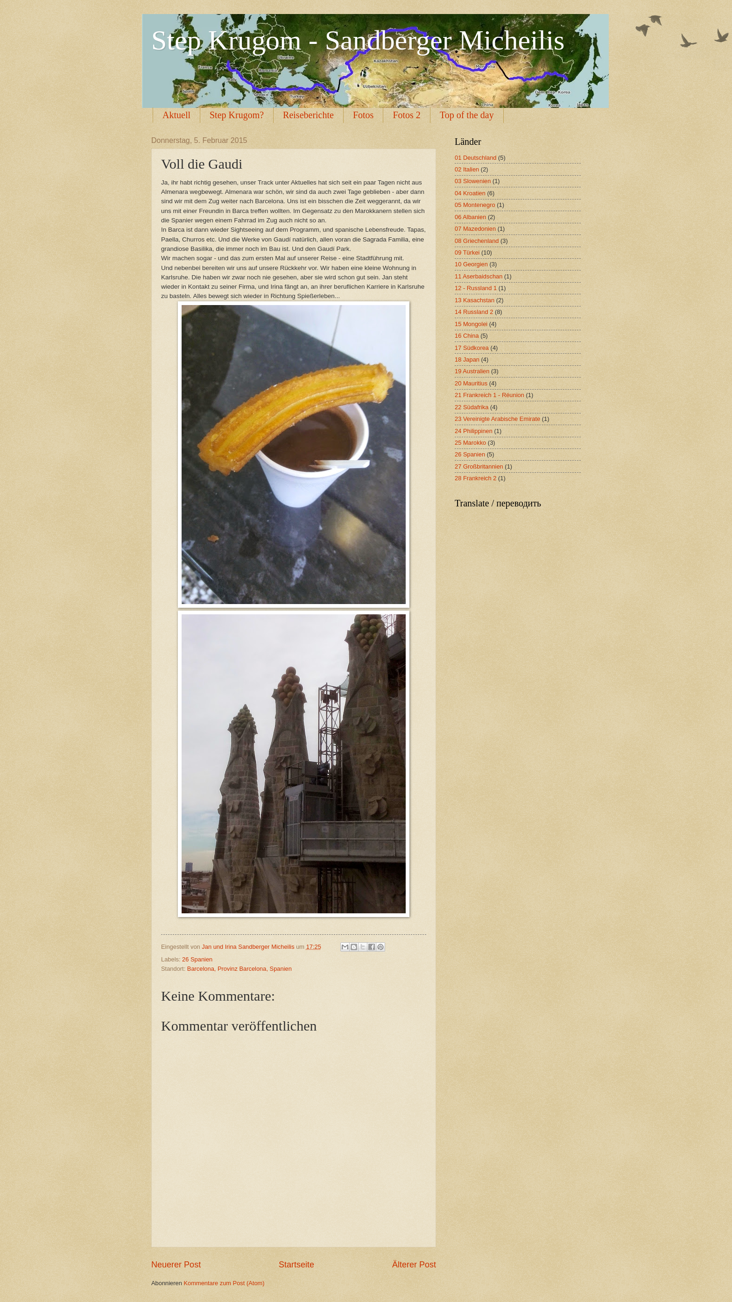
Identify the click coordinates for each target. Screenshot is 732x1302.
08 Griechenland (477, 240)
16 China (467, 335)
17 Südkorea (472, 347)
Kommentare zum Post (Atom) (223, 1283)
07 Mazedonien (475, 228)
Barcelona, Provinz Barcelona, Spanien (239, 968)
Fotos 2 (406, 115)
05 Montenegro (475, 204)
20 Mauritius (471, 383)
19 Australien (472, 371)
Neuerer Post (176, 1264)
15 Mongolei (471, 323)
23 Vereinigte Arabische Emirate (497, 418)
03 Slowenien (473, 181)
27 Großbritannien (479, 466)
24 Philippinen (474, 430)
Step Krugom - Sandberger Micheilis (357, 40)
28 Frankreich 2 (475, 478)
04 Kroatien (470, 193)
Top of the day (467, 115)
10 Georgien (471, 264)
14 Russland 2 (474, 311)
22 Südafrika (471, 407)
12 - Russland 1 (476, 288)
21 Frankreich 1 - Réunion (489, 394)
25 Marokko (470, 442)
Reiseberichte (308, 115)
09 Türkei (467, 252)
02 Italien (467, 169)
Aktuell (176, 115)
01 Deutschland (475, 157)
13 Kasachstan (474, 300)
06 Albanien (470, 217)
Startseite (296, 1264)
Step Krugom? (237, 115)
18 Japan (467, 359)
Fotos (363, 115)
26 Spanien (197, 959)
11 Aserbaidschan (478, 276)
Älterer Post (414, 1264)
